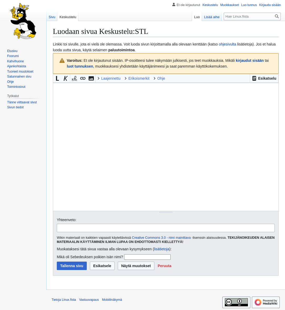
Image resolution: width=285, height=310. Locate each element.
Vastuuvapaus (89, 300)
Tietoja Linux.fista (64, 300)
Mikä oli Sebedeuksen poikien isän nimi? (90, 257)
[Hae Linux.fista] (252, 16)
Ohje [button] (161, 78)
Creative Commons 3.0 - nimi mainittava (161, 238)
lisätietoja (161, 249)
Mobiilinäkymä (112, 300)
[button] (264, 78)
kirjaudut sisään (250, 60)
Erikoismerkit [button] (138, 78)
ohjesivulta (227, 44)
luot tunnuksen (80, 66)
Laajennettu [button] (110, 78)
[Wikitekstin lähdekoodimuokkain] (165, 147)
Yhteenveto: (67, 220)
